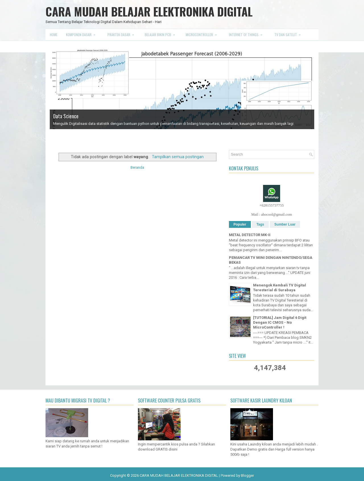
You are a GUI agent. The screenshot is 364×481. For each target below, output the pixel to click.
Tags (260, 224)
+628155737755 (271, 205)
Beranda (137, 167)
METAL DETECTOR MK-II (249, 235)
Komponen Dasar (82, 33)
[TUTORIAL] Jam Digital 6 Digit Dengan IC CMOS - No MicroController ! (279, 322)
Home (53, 34)
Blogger (247, 475)
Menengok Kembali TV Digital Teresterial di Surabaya (279, 287)
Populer (239, 224)
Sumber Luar (284, 224)
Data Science (65, 116)
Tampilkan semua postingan (178, 156)
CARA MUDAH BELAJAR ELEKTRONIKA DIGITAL (149, 11)
